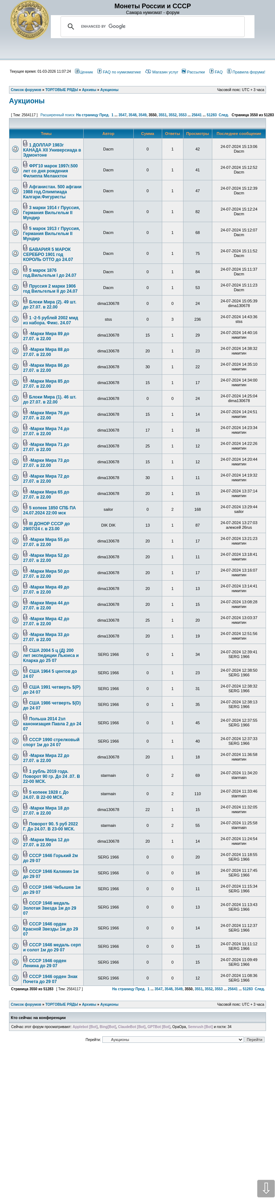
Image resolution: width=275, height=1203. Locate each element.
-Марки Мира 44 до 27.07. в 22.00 (46, 605)
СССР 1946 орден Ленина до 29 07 (44, 963)
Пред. (104, 115)
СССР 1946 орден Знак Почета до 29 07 (50, 979)
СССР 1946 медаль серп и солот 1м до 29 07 (52, 947)
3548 (133, 115)
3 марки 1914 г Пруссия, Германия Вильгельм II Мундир (51, 212)
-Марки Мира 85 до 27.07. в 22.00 (46, 384)
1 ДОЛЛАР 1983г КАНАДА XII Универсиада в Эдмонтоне (52, 150)
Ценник (84, 72)
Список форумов (26, 1004)
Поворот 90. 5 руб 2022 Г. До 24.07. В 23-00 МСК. (50, 826)
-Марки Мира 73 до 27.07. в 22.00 (46, 463)
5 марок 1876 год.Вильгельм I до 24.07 (49, 273)
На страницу (87, 115)
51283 (212, 115)
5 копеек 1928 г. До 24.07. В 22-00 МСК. (45, 795)
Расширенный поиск (57, 115)
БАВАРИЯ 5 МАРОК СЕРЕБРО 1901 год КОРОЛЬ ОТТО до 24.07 (48, 254)
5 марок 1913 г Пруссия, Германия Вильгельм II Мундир (51, 233)
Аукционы (27, 101)
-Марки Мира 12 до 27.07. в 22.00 (46, 842)
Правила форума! (246, 72)
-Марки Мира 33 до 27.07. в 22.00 (46, 637)
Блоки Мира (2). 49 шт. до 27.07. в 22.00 (49, 304)
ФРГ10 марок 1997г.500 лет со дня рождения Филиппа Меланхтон (50, 171)
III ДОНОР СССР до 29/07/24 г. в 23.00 (46, 526)
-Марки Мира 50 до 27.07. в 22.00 (46, 574)
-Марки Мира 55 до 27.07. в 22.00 (46, 542)
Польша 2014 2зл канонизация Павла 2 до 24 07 (52, 723)
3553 (183, 115)
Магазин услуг (161, 72)
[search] (151, 26)
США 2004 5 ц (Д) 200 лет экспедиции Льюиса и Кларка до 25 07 (51, 655)
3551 (163, 115)
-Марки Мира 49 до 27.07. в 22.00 (46, 590)
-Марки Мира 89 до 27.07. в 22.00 (46, 336)
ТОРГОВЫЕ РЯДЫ (61, 1004)
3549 (142, 115)
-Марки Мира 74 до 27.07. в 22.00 (46, 431)
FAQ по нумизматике (119, 72)
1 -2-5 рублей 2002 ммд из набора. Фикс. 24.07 (50, 320)
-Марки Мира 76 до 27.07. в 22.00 (46, 415)
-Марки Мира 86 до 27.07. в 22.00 (46, 368)
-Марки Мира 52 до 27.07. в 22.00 (46, 558)
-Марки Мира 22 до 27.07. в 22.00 (46, 758)
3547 (123, 115)
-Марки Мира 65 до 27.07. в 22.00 (46, 495)
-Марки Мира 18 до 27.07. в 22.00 (46, 811)
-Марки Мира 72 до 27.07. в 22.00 (46, 479)
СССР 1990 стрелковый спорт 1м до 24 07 (51, 742)
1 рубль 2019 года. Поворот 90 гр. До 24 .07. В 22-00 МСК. (51, 776)
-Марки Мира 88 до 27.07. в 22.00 (46, 352)
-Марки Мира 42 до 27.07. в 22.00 (46, 621)
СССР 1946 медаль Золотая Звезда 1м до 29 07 (49, 908)
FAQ (216, 72)
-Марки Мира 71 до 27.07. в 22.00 (46, 447)
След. (224, 115)
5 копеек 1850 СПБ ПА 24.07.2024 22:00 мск (49, 510)
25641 (197, 115)
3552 (173, 115)
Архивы (89, 1004)
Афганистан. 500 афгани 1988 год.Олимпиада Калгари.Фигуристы (52, 191)
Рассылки (193, 72)
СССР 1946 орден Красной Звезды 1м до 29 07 (50, 929)
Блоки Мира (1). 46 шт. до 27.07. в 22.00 (49, 400)
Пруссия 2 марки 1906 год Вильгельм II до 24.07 (50, 289)
